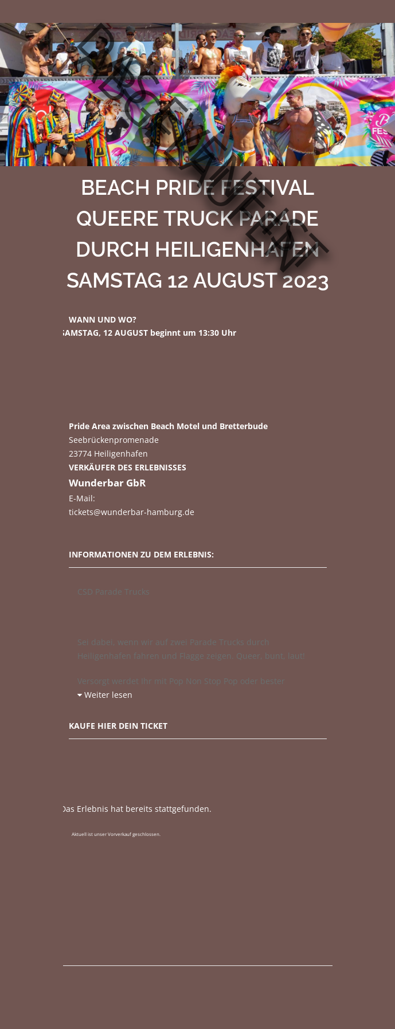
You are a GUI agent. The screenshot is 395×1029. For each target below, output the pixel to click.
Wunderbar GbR (107, 482)
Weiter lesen (104, 694)
